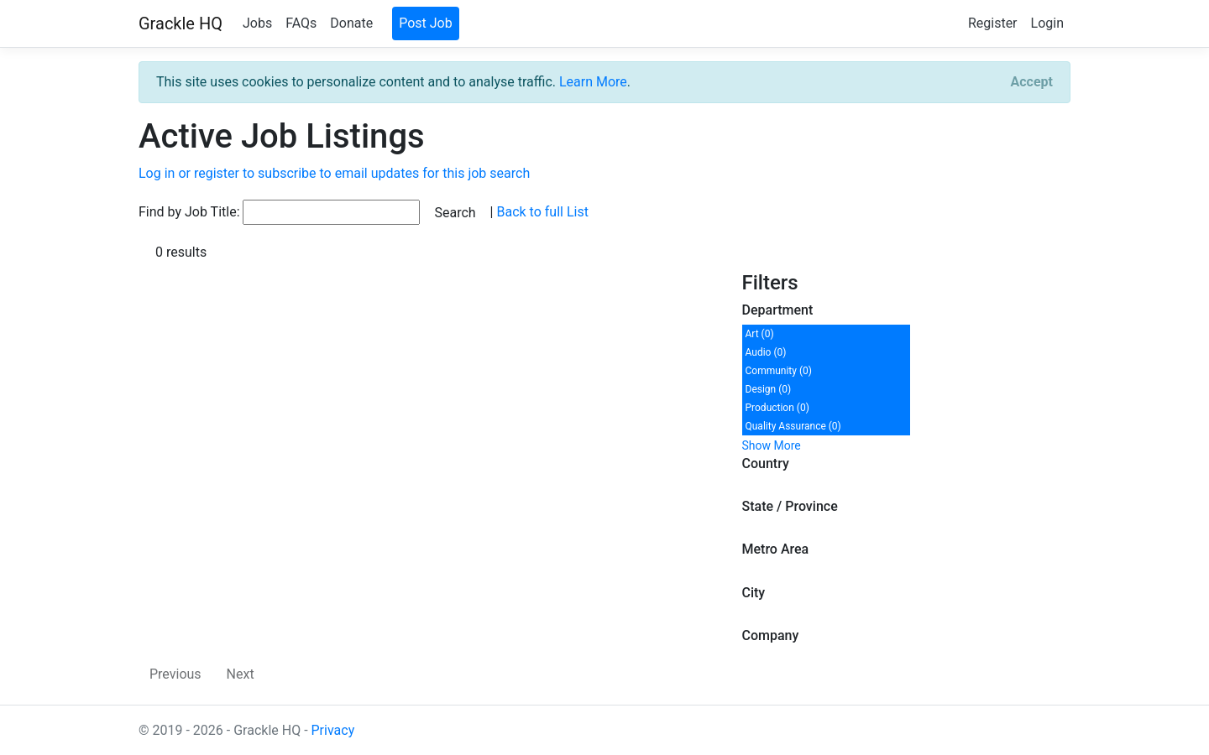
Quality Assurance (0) (793, 426)
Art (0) (760, 334)
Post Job (426, 23)
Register (993, 23)
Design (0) (769, 389)
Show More (771, 445)
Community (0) (779, 371)
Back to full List (542, 212)
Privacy (333, 730)
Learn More (593, 82)
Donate (351, 23)
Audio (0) (766, 352)
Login (1047, 23)
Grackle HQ (180, 23)
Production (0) (777, 408)
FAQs (301, 23)
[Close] (1032, 82)
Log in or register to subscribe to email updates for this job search (334, 173)
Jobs (257, 23)
